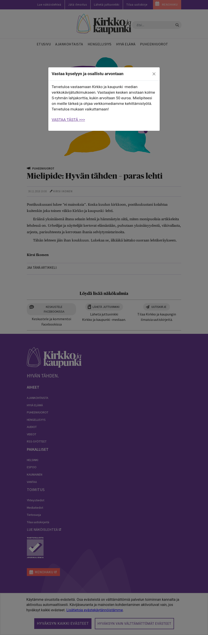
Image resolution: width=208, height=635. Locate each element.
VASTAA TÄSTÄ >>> (68, 119)
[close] (154, 74)
